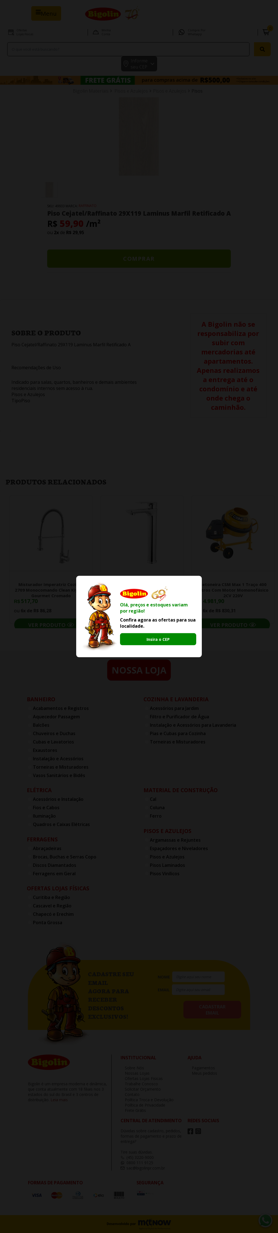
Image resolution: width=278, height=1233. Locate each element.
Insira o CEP (158, 639)
